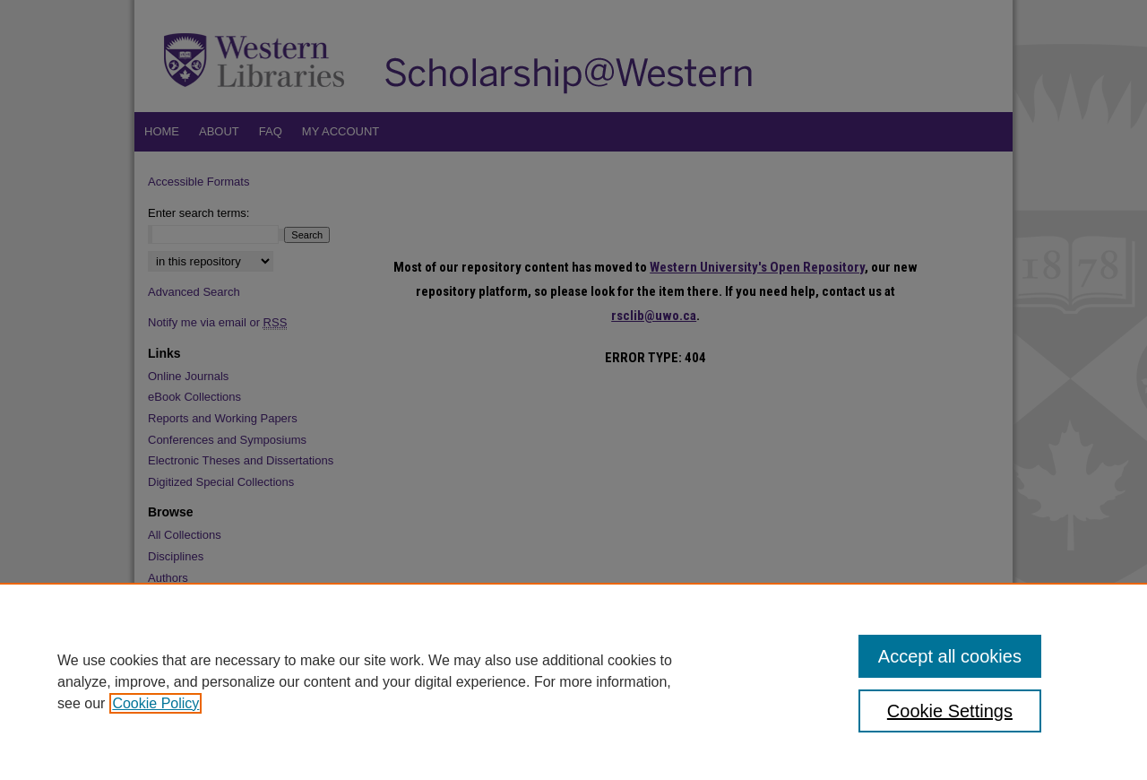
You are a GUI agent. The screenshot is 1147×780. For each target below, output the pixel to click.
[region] (573, 681)
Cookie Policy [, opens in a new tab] (155, 703)
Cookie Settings (950, 711)
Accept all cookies (950, 656)
